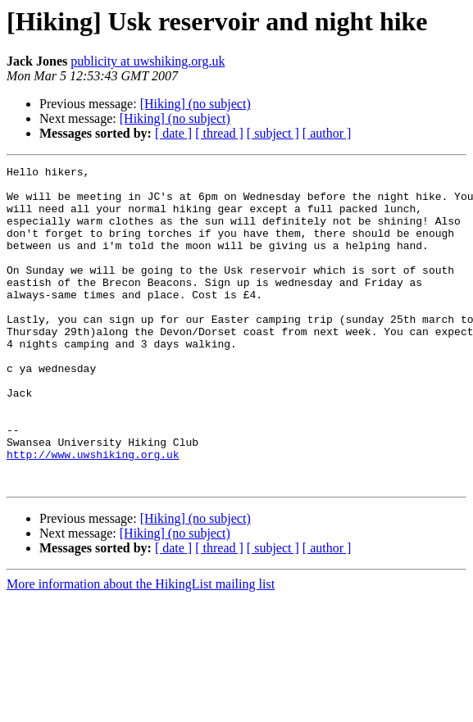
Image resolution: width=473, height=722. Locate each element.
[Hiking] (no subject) (195, 104)
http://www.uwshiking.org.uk (93, 513)
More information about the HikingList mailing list (141, 648)
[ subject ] (273, 133)
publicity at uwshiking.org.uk (147, 61)
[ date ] (173, 133)
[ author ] (327, 133)
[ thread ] (219, 133)
